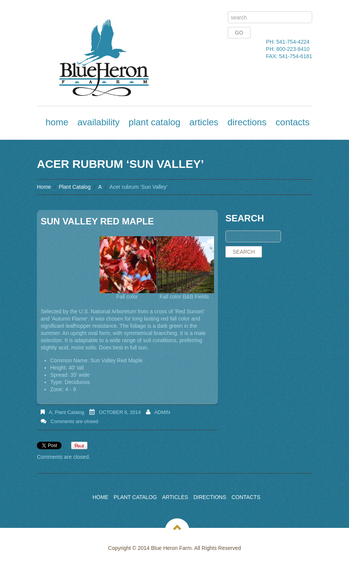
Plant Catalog (154, 122)
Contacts (292, 122)
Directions (247, 122)
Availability (99, 122)
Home (57, 122)
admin (162, 412)
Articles (203, 122)
